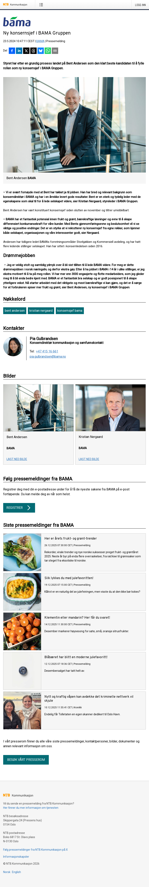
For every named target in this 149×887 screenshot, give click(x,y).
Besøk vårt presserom (26, 760)
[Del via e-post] (55, 51)
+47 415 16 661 (47, 351)
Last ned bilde (17, 459)
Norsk (6, 872)
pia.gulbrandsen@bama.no (48, 356)
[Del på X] (26, 51)
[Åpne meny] (41, 4)
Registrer (19, 508)
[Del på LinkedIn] (19, 51)
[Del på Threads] (33, 51)
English (16, 872)
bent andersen (15, 311)
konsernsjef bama (69, 311)
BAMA (40, 41)
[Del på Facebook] (12, 51)
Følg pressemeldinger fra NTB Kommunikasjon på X (35, 849)
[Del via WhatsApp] (48, 51)
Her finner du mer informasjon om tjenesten (30, 807)
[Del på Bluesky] (40, 51)
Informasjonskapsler (16, 856)
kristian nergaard (41, 311)
